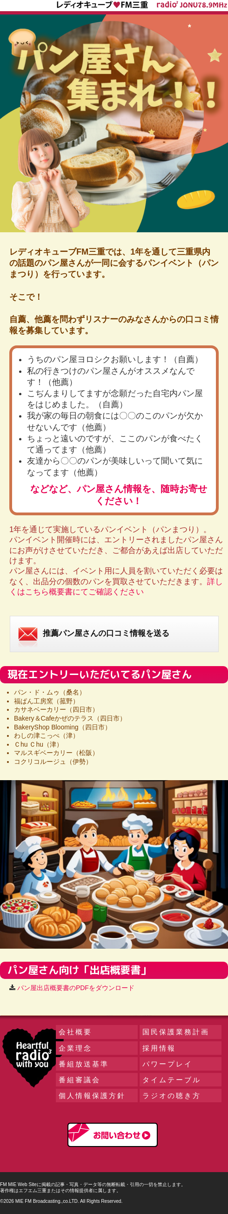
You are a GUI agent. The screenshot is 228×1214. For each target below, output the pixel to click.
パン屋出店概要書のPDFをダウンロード (75, 987)
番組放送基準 (84, 1064)
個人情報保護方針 (92, 1095)
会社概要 (75, 1032)
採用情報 (159, 1048)
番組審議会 (80, 1080)
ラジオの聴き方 (171, 1095)
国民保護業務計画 (175, 1032)
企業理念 (75, 1048)
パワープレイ (167, 1064)
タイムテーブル (171, 1080)
